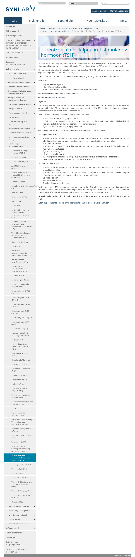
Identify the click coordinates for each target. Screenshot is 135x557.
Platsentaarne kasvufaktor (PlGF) (21, 370)
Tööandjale (65, 20)
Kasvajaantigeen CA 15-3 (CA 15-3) (20, 299)
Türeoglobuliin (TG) (18, 442)
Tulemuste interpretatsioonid (20, 104)
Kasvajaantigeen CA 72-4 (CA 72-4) (20, 312)
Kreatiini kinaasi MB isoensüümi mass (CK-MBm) (20, 346)
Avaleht (43, 28)
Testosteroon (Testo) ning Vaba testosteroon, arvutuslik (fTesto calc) (21, 421)
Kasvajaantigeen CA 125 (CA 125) (20, 292)
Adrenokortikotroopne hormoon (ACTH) (20, 151)
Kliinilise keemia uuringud (19, 506)
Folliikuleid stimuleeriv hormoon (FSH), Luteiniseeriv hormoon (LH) (20, 213)
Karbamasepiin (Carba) (20, 280)
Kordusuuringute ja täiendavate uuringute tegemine (20, 92)
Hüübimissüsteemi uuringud (20, 133)
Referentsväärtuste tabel (17, 524)
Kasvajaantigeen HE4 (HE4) (21, 318)
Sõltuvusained (12, 31)
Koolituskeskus (97, 20)
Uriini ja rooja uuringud (18, 515)
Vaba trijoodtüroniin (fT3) (21, 464)
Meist (123, 20)
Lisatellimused (12, 57)
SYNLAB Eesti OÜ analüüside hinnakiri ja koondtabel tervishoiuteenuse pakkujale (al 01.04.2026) (19, 44)
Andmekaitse (118, 556)
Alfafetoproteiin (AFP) (19, 161)
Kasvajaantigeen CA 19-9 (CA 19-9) (20, 305)
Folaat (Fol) (15, 206)
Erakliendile (37, 20)
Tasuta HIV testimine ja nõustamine (16, 550)
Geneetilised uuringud (17, 117)
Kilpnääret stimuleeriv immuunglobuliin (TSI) (20, 334)
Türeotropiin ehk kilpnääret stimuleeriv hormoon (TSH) (20, 457)
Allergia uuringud (15, 109)
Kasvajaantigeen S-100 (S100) (20, 323)
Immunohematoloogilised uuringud (19, 138)
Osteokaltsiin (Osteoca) (20, 360)
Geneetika (10, 26)
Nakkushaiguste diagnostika (20, 511)
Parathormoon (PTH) (19, 364)
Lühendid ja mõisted (16, 78)
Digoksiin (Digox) (18, 193)
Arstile (13, 20)
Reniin (13, 408)
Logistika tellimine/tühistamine (15, 63)
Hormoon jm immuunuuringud (16, 145)
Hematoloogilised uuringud (19, 128)
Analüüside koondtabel (17, 73)
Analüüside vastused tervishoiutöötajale (110, 11)
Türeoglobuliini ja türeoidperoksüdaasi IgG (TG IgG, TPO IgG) (21, 448)
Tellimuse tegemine (15, 533)
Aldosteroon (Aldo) (18, 157)
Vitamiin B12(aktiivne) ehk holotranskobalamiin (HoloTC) (21, 484)
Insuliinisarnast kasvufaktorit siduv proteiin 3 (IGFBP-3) (19, 268)
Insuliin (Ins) (16, 246)
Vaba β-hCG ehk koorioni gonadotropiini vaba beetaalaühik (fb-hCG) (21, 235)
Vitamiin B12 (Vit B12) (19, 477)
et (73, 3)
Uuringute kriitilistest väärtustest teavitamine (17, 99)
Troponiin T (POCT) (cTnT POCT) (21, 436)
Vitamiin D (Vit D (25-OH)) (21, 491)
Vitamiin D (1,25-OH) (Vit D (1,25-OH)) (21, 496)
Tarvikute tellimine (14, 52)
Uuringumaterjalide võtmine (19, 82)
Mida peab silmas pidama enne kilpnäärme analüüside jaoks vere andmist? (75, 203)
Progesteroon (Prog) (19, 375)
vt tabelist (60, 97)
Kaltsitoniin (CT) (17, 276)
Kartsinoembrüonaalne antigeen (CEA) (20, 285)
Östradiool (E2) (17, 502)
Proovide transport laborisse (19, 87)
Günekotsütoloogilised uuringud (18, 123)
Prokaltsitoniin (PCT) (19, 380)
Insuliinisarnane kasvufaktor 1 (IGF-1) (19, 261)
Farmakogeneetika (14, 35)
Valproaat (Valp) (17, 473)
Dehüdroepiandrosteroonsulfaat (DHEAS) (23, 187)
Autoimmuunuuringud (18, 113)
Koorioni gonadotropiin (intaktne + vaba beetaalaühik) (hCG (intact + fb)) (21, 225)
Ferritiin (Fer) (16, 201)
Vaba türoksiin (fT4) (19, 469)
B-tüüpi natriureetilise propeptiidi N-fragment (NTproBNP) (20, 175)
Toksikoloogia (14, 519)
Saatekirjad (11, 537)
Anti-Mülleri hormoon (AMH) (19, 167)
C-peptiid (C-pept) (18, 182)
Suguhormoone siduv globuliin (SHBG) (19, 414)
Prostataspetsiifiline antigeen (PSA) (19, 389)
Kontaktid (127, 556)
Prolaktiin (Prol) (17, 384)
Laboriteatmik (12, 69)
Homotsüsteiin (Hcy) (19, 242)
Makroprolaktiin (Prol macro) (19, 354)
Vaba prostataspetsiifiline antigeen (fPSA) (21, 396)
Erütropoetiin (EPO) (19, 197)
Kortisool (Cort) (17, 340)
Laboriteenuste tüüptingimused (13, 543)
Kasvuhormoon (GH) (19, 329)
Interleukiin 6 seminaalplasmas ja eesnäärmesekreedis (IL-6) (21, 253)
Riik (40, 3)
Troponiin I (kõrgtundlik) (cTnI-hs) (21, 430)
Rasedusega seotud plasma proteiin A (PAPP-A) (22, 403)
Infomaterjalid (12, 528)
